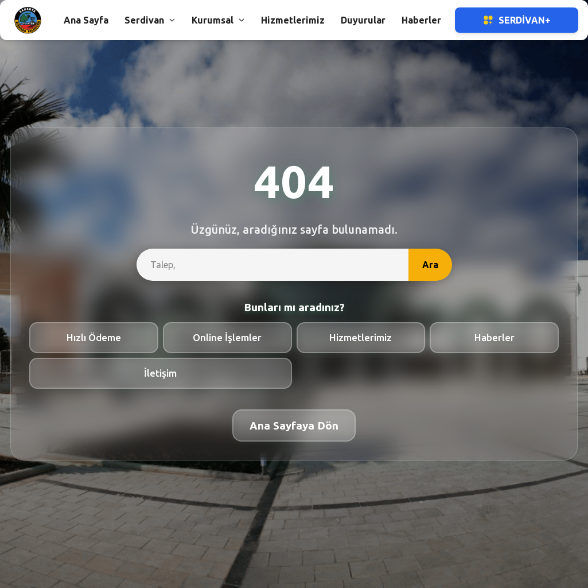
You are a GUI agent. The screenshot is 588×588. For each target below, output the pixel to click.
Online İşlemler (227, 337)
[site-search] (272, 265)
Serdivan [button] (150, 20)
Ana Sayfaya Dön (294, 425)
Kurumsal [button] (218, 20)
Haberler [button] (421, 20)
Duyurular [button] (363, 20)
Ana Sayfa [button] (86, 20)
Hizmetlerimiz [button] (293, 20)
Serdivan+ (516, 20)
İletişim (160, 373)
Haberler (494, 337)
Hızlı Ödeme (94, 337)
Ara (430, 265)
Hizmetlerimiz (360, 337)
